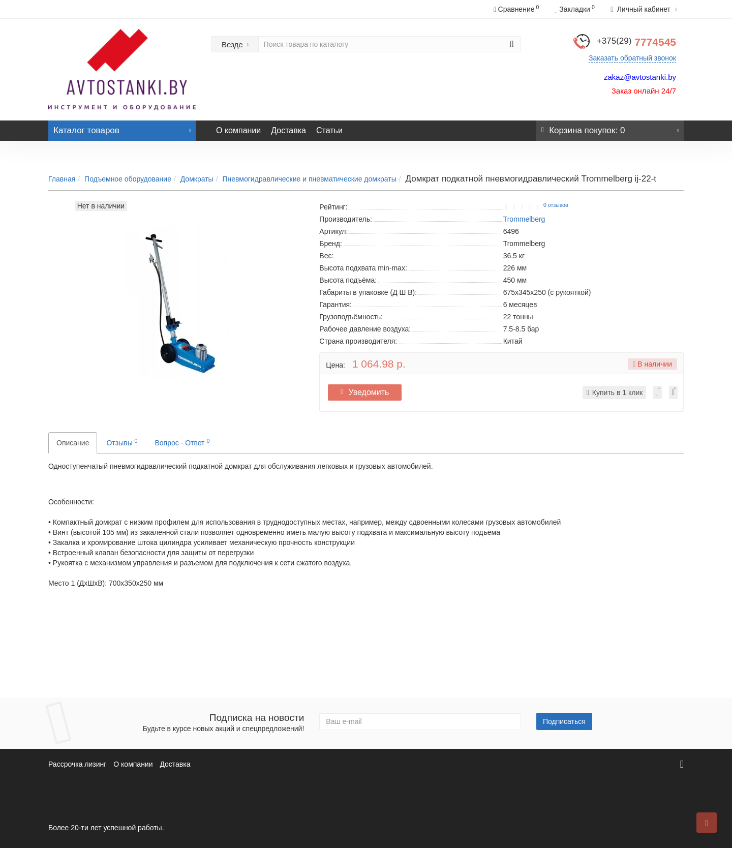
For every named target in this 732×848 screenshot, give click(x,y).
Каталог (122, 127)
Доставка (288, 130)
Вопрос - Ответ (182, 442)
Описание (72, 443)
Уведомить (367, 392)
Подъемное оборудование (127, 179)
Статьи (329, 130)
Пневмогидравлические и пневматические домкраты (309, 179)
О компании (238, 130)
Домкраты (197, 179)
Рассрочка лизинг (77, 764)
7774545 (636, 42)
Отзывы (121, 442)
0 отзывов (555, 205)
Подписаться (564, 721)
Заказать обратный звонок (632, 58)
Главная (61, 179)
